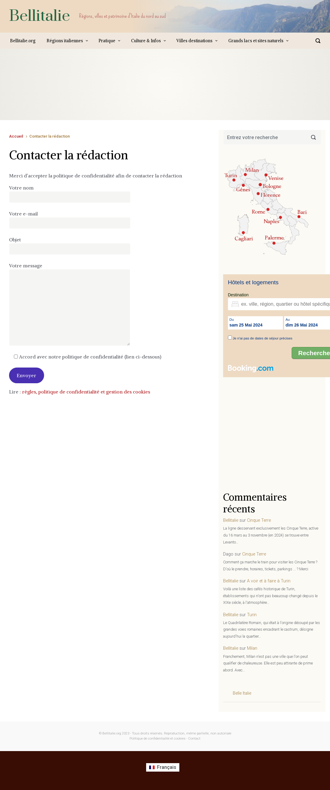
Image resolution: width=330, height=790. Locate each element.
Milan (252, 648)
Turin (252, 614)
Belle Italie (242, 693)
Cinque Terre (259, 520)
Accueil (16, 136)
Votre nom (69, 194)
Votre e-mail (69, 220)
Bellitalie (39, 16)
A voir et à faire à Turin (268, 581)
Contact (194, 739)
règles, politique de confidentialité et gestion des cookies (86, 392)
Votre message (69, 304)
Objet (69, 246)
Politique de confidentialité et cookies (157, 739)
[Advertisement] (119, 90)
